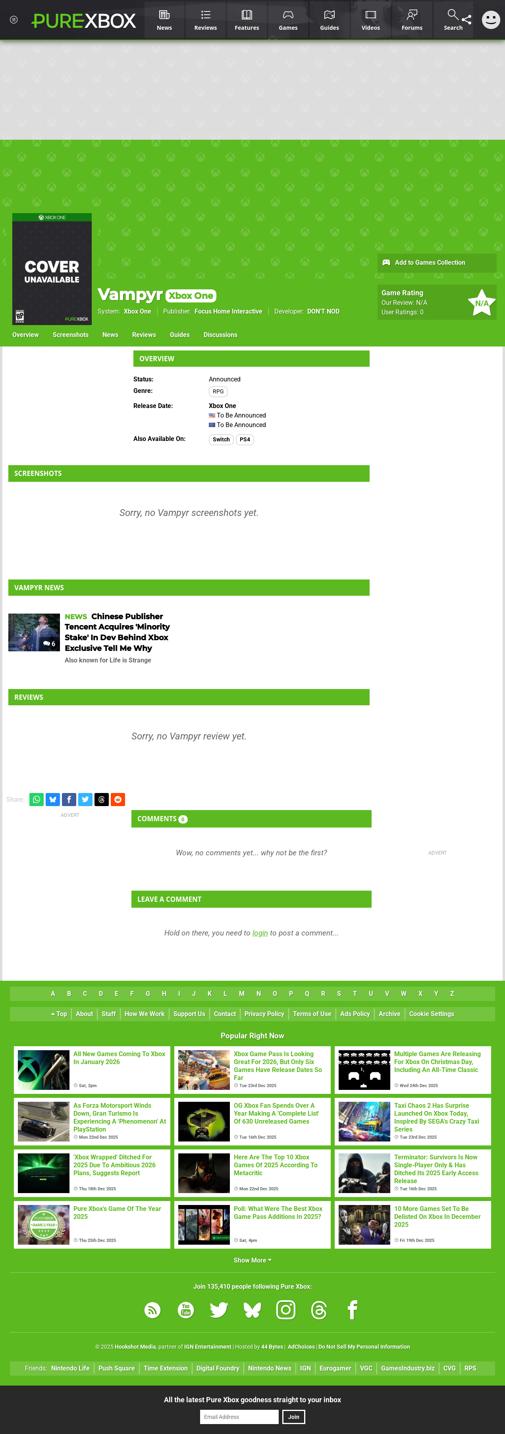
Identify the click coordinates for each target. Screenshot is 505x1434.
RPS (470, 1368)
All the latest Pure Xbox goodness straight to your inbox (252, 1400)
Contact (225, 1014)
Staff (109, 1014)
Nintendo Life (70, 1368)
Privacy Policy (264, 1014)
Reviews (144, 335)
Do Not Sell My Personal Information (364, 1347)
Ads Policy (355, 1014)
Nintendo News (269, 1368)
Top (59, 1014)
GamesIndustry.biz (408, 1368)
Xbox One (137, 311)
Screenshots (71, 335)
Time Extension (166, 1368)
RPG (218, 391)
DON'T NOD (323, 311)
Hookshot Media (135, 1347)
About (84, 1014)
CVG (449, 1368)
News (110, 335)
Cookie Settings (431, 1014)
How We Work (145, 1014)
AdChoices (301, 1347)
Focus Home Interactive (228, 311)
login (260, 932)
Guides (180, 335)
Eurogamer (335, 1368)
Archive (390, 1014)
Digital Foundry (218, 1368)
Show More (253, 1260)
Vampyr (157, 294)
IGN (305, 1368)
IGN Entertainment (207, 1347)
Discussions (220, 335)
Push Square (116, 1368)
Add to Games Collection (423, 263)
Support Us (189, 1014)
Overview (25, 335)
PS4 (245, 439)
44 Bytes (272, 1347)
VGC (366, 1368)
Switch (221, 439)
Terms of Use (312, 1014)
